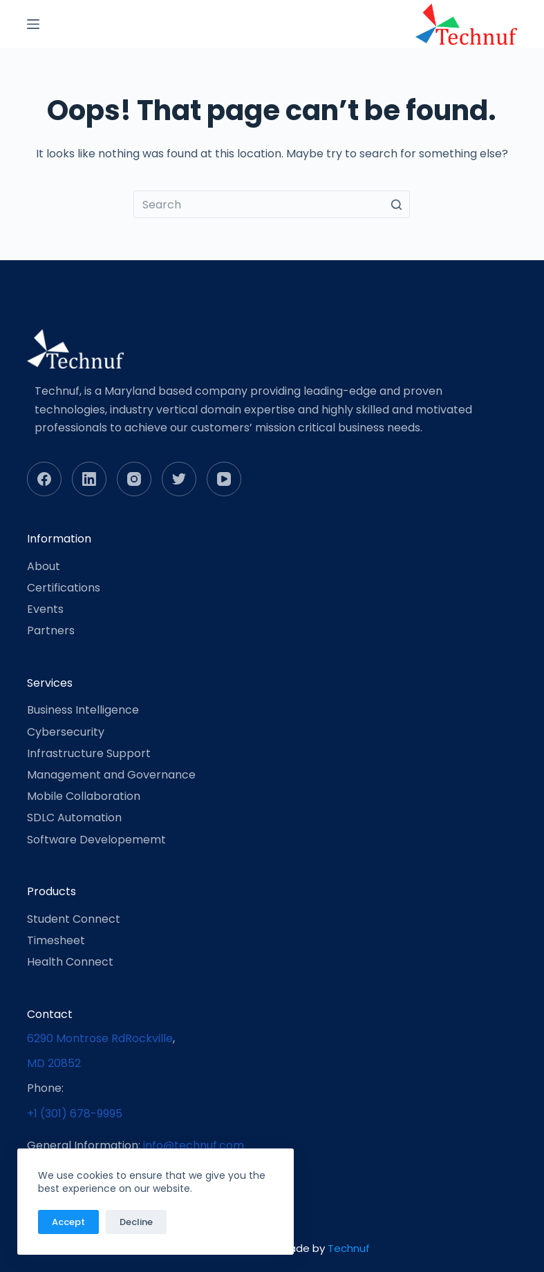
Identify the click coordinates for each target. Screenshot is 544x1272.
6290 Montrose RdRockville (100, 1038)
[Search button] (396, 204)
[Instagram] (134, 479)
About (43, 566)
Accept (68, 1222)
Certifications (63, 588)
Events (45, 609)
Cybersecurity (65, 732)
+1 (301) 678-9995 (74, 1114)
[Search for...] (271, 204)
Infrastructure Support (89, 753)
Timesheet (56, 940)
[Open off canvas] (33, 24)
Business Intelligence (83, 710)
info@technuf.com (193, 1145)
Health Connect (70, 962)
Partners (51, 630)
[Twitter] (179, 479)
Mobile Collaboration (83, 796)
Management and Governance (111, 775)
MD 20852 (54, 1063)
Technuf (349, 1248)
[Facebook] (44, 479)
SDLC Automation (74, 817)
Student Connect (73, 919)
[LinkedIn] (89, 479)
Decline (136, 1222)
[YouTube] (224, 479)
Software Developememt (96, 840)
